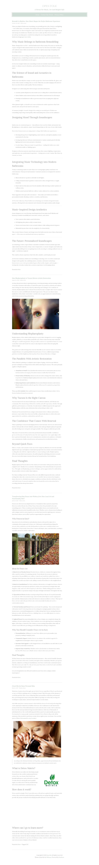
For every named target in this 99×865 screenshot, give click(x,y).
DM (27, 849)
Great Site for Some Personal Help (29, 690)
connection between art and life (34, 481)
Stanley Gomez (23, 692)
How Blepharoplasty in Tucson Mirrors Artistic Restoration (35, 281)
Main (19, 271)
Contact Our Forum (47, 15)
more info (29, 294)
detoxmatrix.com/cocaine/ (28, 722)
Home (37, 15)
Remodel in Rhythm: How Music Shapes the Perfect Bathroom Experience (33, 22)
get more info (26, 39)
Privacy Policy (59, 15)
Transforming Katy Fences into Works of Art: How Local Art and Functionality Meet (37, 501)
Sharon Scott (25, 25)
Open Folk (49, 5)
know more (22, 518)
